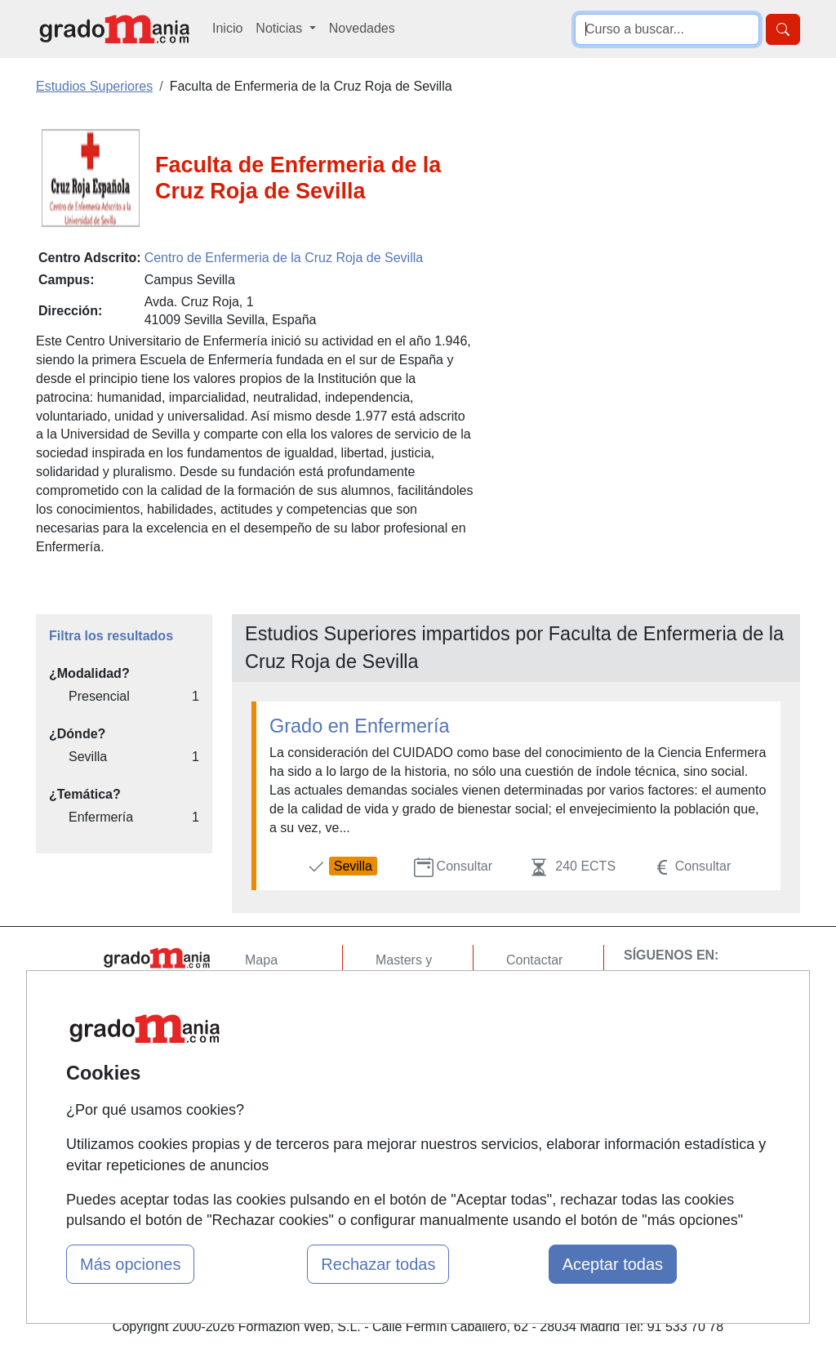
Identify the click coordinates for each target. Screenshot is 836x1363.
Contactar (534, 960)
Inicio (227, 28)
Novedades (362, 28)
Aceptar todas (613, 1264)
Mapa (261, 960)
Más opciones (130, 1264)
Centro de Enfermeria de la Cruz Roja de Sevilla (284, 258)
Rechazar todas (378, 1264)
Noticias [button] (280, 28)
